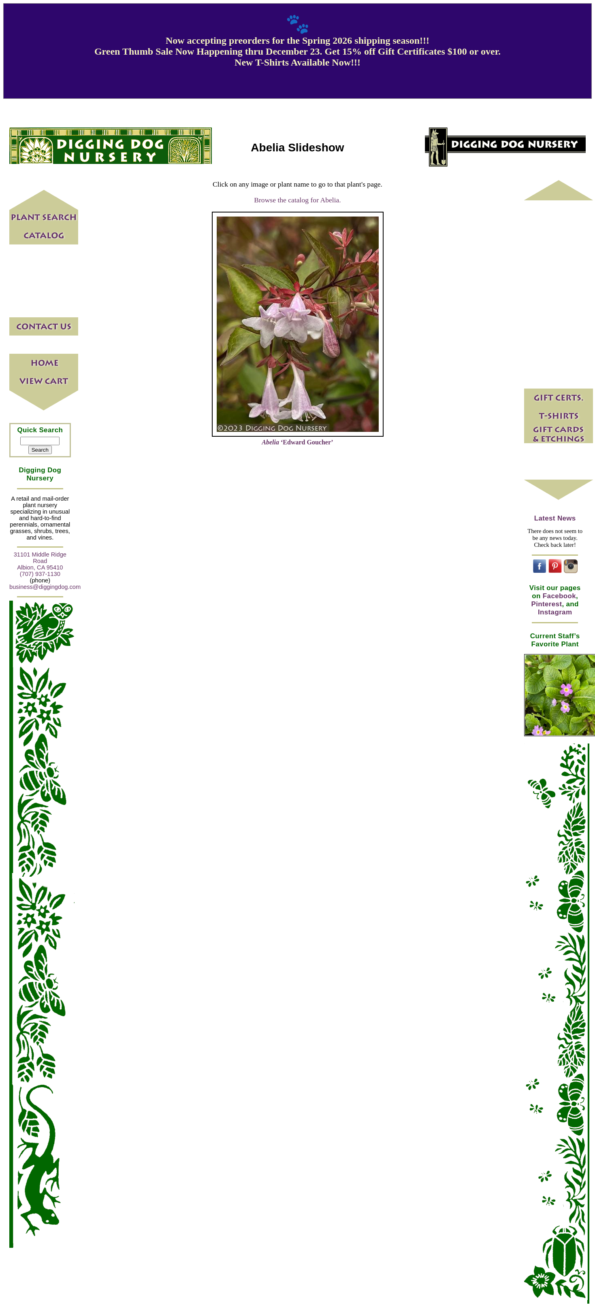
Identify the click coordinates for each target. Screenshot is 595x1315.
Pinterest (546, 604)
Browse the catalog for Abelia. (297, 200)
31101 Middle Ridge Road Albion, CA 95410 (40, 561)
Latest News (555, 518)
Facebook (559, 596)
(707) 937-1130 (40, 574)
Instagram (555, 612)
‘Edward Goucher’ (297, 442)
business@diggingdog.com (45, 587)
